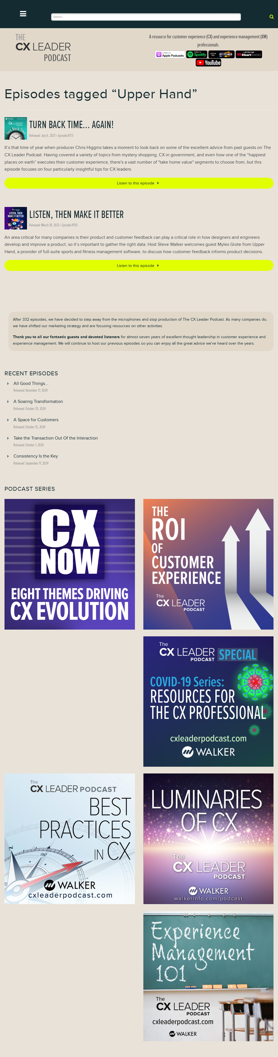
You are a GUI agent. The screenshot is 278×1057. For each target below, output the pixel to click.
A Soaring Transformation (38, 401)
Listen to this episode (139, 183)
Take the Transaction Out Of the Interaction (55, 438)
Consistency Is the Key (35, 456)
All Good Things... (30, 383)
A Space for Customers (35, 419)
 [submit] (272, 16)
